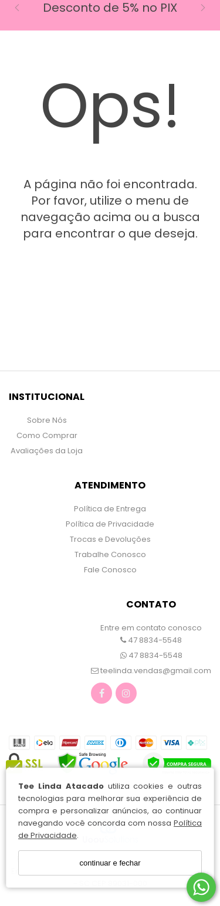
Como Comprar (46, 435)
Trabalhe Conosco (110, 554)
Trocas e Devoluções (110, 539)
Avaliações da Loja (47, 450)
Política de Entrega (110, 508)
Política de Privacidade (110, 524)
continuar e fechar (109, 863)
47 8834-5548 (151, 640)
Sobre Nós (47, 420)
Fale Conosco (110, 569)
